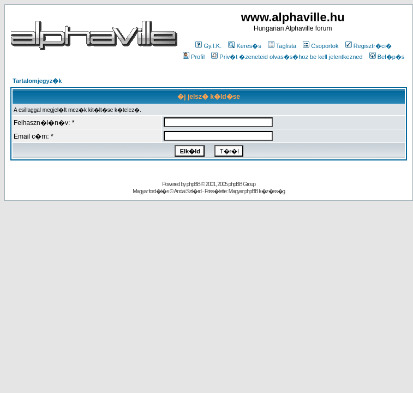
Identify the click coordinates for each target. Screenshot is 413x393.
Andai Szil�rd (187, 191)
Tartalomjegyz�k (37, 81)
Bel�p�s (387, 56)
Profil (194, 56)
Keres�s (244, 46)
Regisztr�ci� (368, 46)
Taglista (282, 46)
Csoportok (320, 46)
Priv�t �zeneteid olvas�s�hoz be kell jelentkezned (286, 56)
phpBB (193, 184)
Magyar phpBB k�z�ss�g (257, 191)
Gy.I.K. (208, 46)
